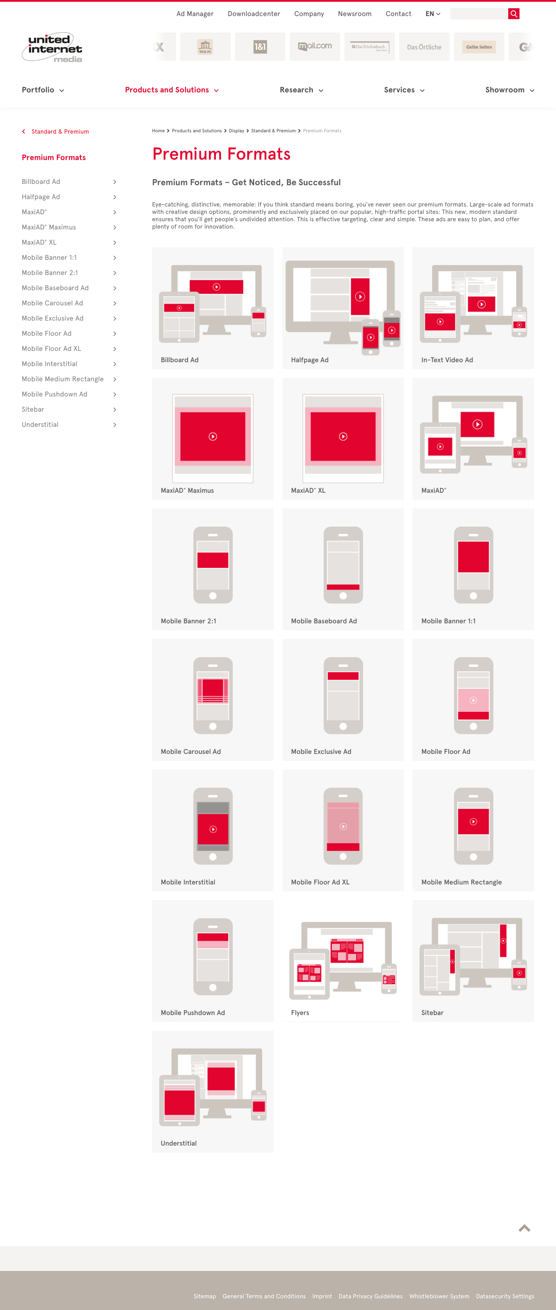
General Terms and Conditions (264, 1296)
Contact (399, 14)
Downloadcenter (254, 14)
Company (309, 14)
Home (162, 131)
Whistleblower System (439, 1296)
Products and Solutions (200, 131)
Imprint (322, 1296)
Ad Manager (195, 14)
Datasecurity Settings (505, 1296)
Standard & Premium (55, 131)
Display (240, 131)
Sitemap (205, 1296)
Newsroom (355, 14)
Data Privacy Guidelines (371, 1296)
